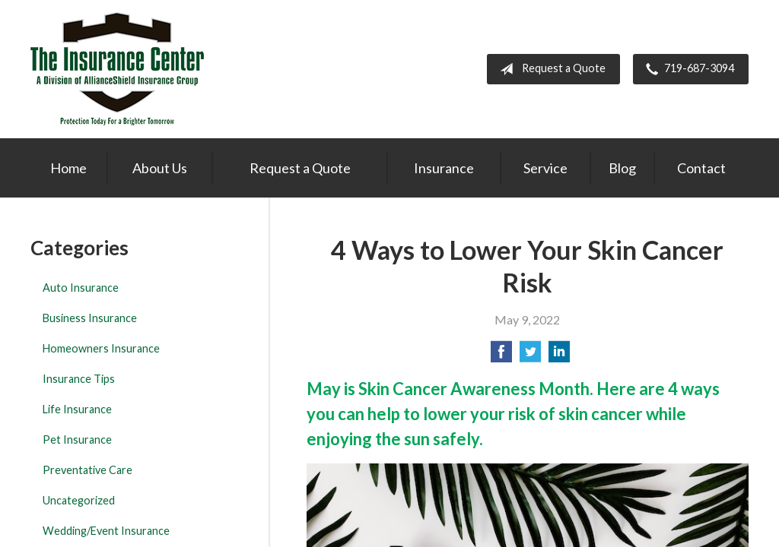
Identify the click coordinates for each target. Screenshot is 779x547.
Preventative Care (87, 469)
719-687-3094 (687, 69)
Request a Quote (550, 69)
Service (545, 168)
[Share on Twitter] (530, 356)
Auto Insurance (81, 287)
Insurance (444, 168)
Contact (701, 168)
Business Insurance (90, 317)
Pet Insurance (77, 439)
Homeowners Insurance (101, 348)
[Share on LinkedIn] (559, 356)
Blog (622, 168)
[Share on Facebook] (501, 356)
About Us (159, 168)
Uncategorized (79, 500)
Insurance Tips (79, 378)
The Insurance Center (117, 69)
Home (68, 168)
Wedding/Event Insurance (106, 530)
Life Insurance (77, 409)
